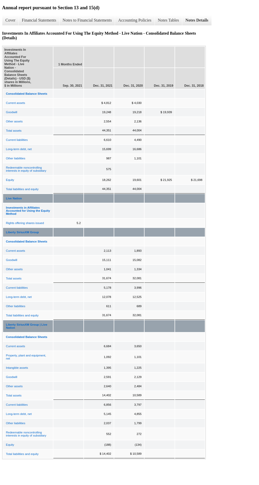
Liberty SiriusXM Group (22, 232)
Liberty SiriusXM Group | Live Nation (26, 326)
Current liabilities (17, 139)
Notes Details (196, 20)
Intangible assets (17, 367)
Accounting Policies (134, 20)
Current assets (15, 102)
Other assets (14, 121)
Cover (10, 20)
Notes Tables (168, 20)
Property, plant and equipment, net (26, 357)
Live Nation (14, 198)
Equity (10, 179)
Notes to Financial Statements (87, 20)
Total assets (14, 130)
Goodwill (11, 112)
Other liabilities (15, 158)
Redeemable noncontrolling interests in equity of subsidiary (26, 169)
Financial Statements (39, 20)
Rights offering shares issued (25, 223)
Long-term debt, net (19, 149)
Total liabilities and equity (22, 189)
